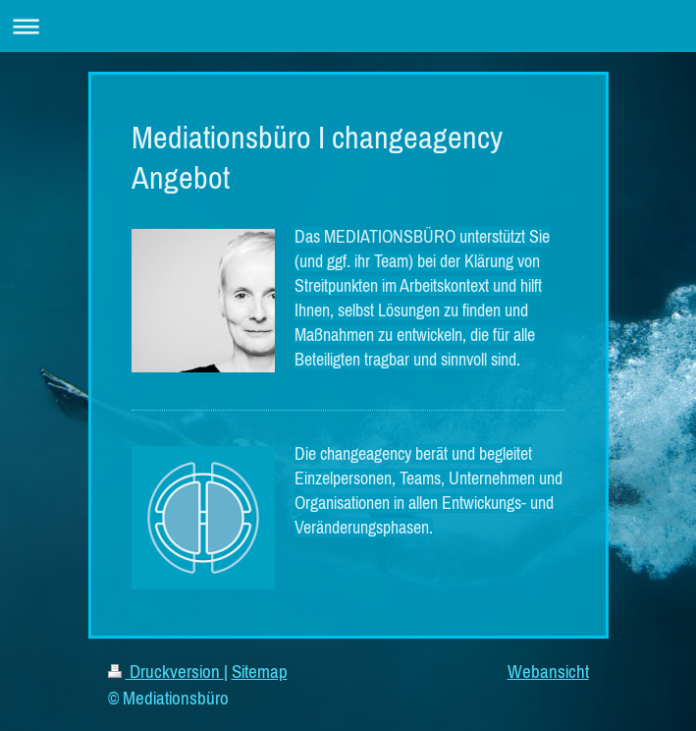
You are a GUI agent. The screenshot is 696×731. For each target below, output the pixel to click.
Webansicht (548, 671)
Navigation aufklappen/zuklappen (348, 26)
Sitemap (260, 671)
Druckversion (166, 671)
